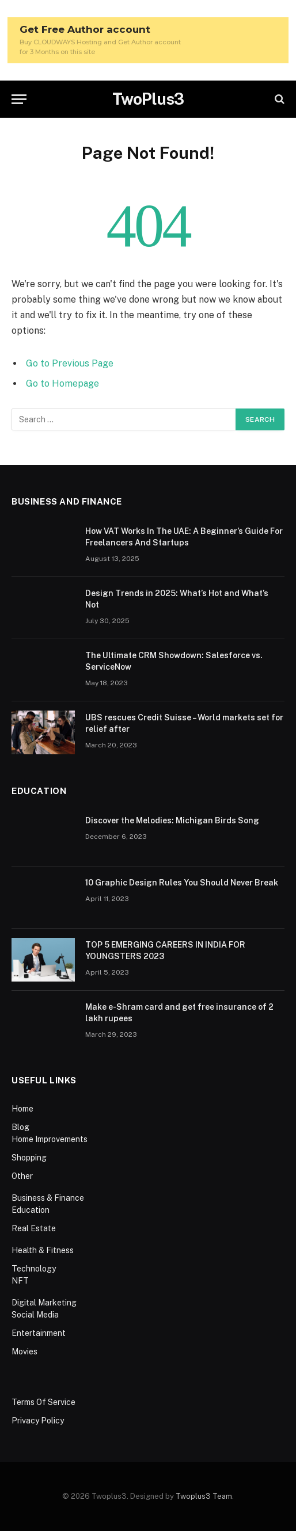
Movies (24, 1351)
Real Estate (34, 1228)
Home (22, 1108)
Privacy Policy (38, 1420)
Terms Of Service (43, 1402)
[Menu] (19, 99)
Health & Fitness (43, 1250)
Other (22, 1176)
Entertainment (39, 1333)
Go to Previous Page (69, 363)
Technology (34, 1268)
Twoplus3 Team (204, 1496)
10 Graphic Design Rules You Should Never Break (181, 882)
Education (31, 1210)
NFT (20, 1280)
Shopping (29, 1157)
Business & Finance (48, 1197)
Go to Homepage (62, 383)
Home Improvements (50, 1139)
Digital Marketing (44, 1302)
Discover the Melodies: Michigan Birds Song (172, 820)
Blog (20, 1127)
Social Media (35, 1314)
